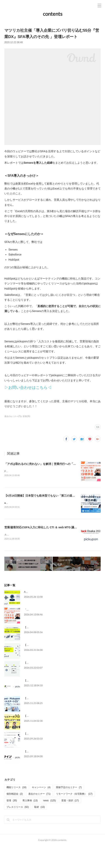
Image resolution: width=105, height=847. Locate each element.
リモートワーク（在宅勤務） (74, 794)
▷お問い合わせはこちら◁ (28, 387)
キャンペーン (41, 788)
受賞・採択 (70, 801)
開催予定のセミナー (69, 788)
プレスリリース (17, 808)
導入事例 (30, 801)
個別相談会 (14, 794)
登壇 (11, 801)
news (49, 801)
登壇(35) (26, 416)
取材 (39, 808)
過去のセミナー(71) (13, 416)
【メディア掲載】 (33, 734)
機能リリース (16, 788)
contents (52, 14)
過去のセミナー (39, 794)
